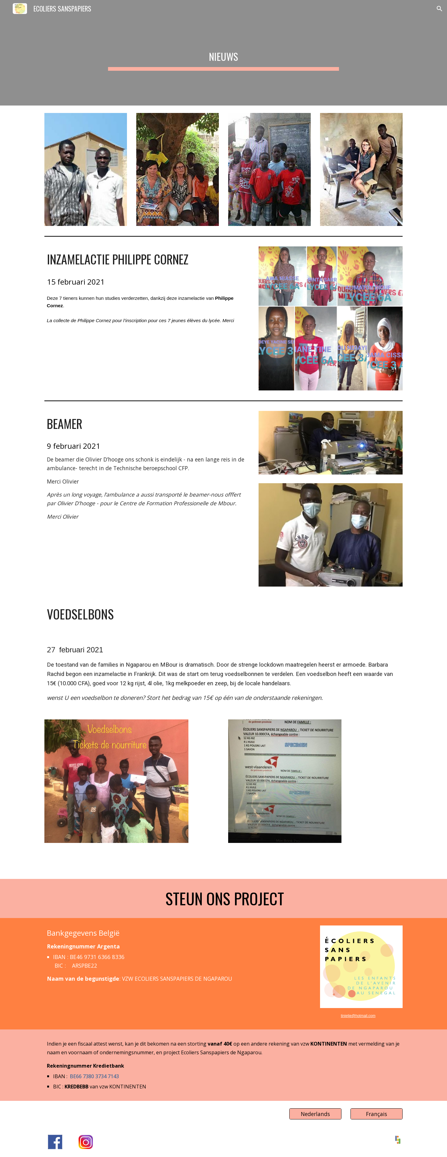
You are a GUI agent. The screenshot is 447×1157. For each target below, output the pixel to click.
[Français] (376, 1114)
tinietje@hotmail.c (355, 1016)
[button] (439, 8)
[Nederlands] (315, 1114)
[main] (223, 52)
